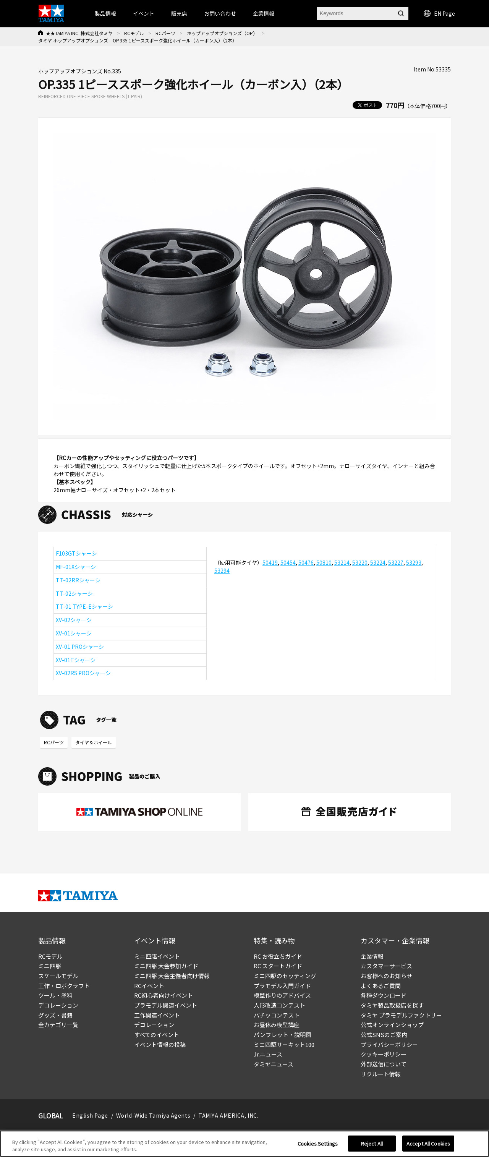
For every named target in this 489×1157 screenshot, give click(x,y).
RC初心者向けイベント (163, 995)
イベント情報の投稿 (160, 1044)
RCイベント (149, 986)
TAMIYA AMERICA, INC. (228, 1115)
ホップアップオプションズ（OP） (222, 33)
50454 (288, 562)
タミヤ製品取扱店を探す (392, 1005)
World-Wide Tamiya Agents (153, 1115)
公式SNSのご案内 (384, 1035)
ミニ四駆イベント (157, 956)
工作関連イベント (157, 1015)
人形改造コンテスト (279, 1005)
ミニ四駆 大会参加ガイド (166, 966)
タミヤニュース (273, 1064)
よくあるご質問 (381, 986)
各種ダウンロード (383, 995)
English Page (90, 1115)
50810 (324, 562)
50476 (306, 562)
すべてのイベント (156, 1035)
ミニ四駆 (49, 966)
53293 (413, 562)
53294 (222, 570)
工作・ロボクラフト (64, 986)
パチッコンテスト (277, 1015)
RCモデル (134, 33)
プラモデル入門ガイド (282, 986)
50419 (270, 562)
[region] (244, 1144)
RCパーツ (165, 33)
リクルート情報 (381, 1074)
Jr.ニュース (268, 1054)
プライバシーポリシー (389, 1044)
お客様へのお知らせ (386, 976)
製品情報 (105, 13)
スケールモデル (58, 976)
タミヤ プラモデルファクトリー (401, 1015)
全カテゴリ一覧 (58, 1025)
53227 (395, 562)
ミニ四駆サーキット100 (284, 1044)
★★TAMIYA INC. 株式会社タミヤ (79, 33)
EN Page (439, 13)
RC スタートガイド (278, 966)
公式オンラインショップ (392, 1025)
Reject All (372, 1143)
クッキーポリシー (383, 1054)
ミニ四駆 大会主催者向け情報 (172, 976)
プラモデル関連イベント (165, 1005)
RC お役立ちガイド (278, 956)
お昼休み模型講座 (277, 1025)
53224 (377, 562)
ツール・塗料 (55, 995)
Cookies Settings (318, 1143)
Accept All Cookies (428, 1143)
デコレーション (58, 1005)
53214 (342, 562)
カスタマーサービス (386, 966)
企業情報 (372, 956)
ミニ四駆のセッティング (285, 976)
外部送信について (383, 1064)
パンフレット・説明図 (282, 1035)
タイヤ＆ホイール (93, 742)
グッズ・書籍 (55, 1015)
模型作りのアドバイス (282, 995)
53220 (360, 562)
